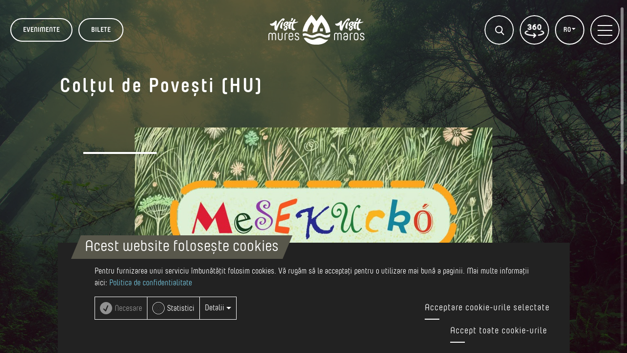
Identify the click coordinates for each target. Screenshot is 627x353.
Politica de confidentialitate (150, 283)
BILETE (101, 29)
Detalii (218, 308)
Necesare (128, 308)
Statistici (180, 308)
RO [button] (568, 29)
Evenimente (41, 29)
